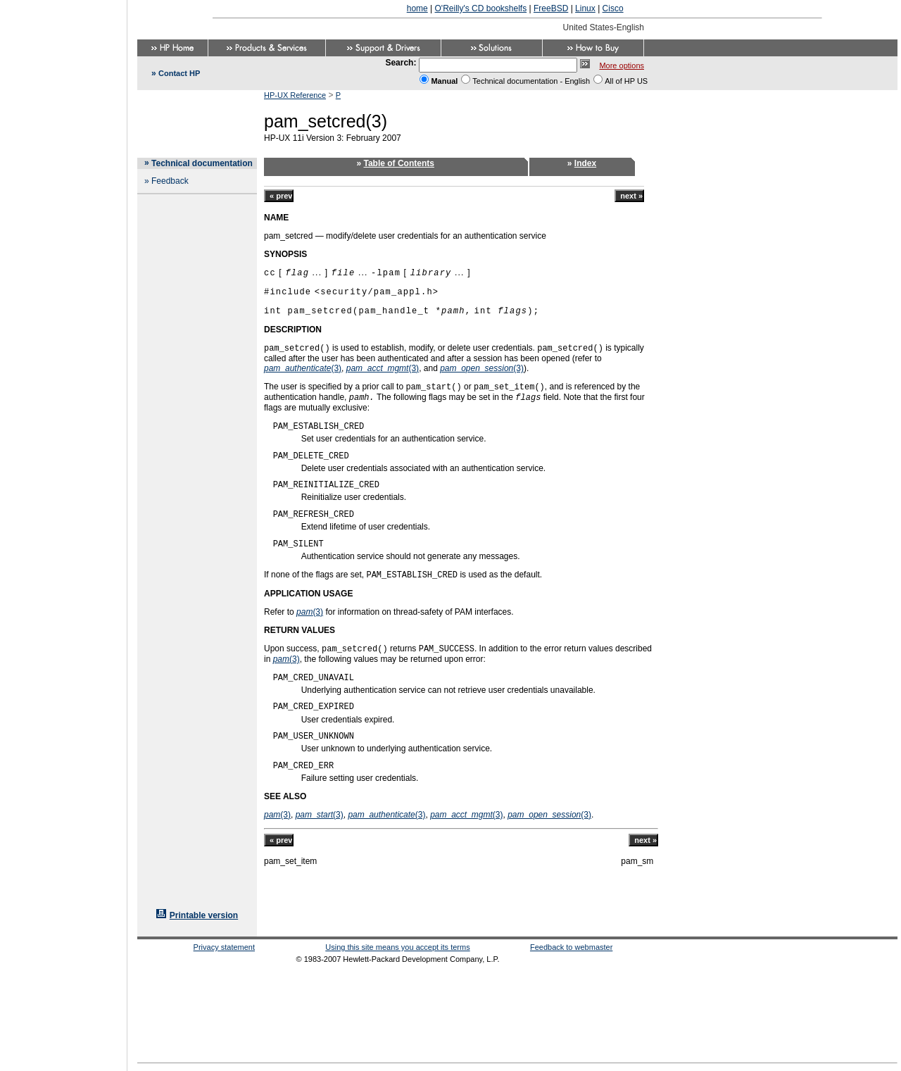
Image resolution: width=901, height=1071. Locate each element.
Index (585, 163)
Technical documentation (202, 163)
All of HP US (626, 81)
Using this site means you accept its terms (397, 947)
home (417, 8)
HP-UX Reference (295, 95)
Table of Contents (399, 163)
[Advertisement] (63, 531)
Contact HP (179, 73)
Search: (400, 63)
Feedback (170, 181)
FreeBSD (551, 8)
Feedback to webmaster (571, 947)
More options (621, 65)
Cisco (613, 8)
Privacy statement (224, 947)
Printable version (204, 915)
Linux (585, 8)
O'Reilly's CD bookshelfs (481, 8)
